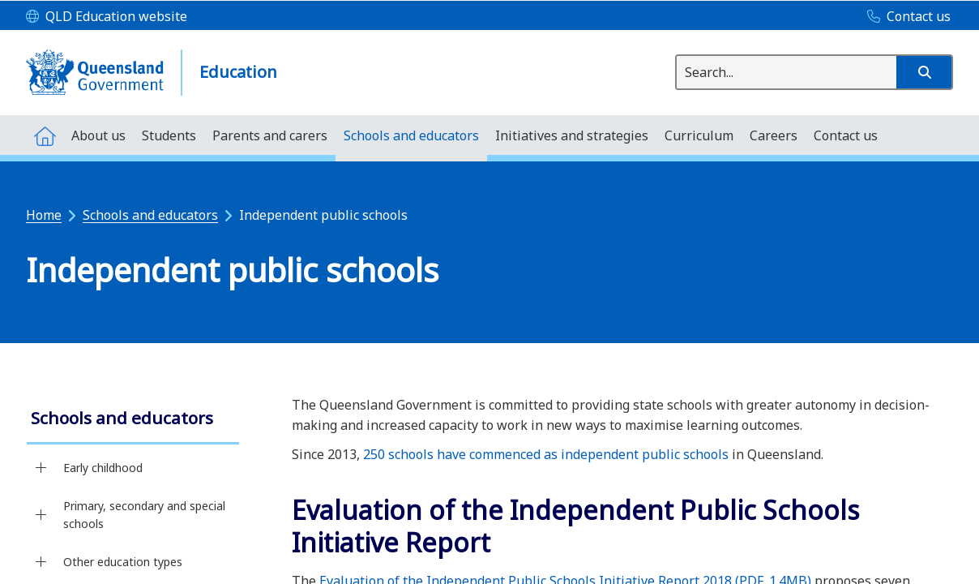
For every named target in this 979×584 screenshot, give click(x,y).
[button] (923, 72)
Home (44, 215)
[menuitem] (44, 135)
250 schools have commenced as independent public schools (546, 454)
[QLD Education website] (106, 17)
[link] (133, 419)
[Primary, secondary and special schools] (41, 515)
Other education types (122, 561)
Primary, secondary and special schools (144, 514)
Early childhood (103, 467)
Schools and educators (150, 215)
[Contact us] (905, 17)
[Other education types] (41, 562)
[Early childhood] (41, 468)
